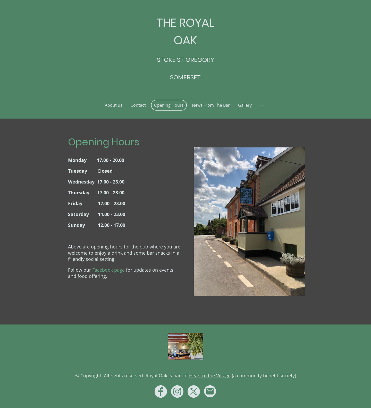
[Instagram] (177, 391)
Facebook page (108, 270)
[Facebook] (161, 391)
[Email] (210, 391)
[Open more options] (262, 105)
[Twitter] (194, 391)
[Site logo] (185, 89)
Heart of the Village (210, 375)
